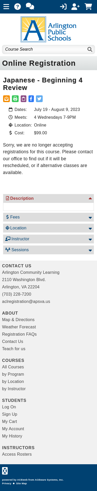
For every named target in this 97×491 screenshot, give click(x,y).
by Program (13, 374)
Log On (9, 407)
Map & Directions (18, 319)
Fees (12, 217)
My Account (13, 429)
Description (19, 198)
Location (16, 228)
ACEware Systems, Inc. (49, 479)
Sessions (17, 250)
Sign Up (9, 414)
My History (12, 436)
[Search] (90, 49)
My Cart (9, 421)
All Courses (13, 367)
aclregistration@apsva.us (26, 301)
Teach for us (13, 349)
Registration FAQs (19, 334)
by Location (13, 381)
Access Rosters (17, 454)
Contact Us (12, 341)
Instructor (17, 239)
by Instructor (14, 389)
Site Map (21, 483)
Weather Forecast (19, 327)
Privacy (6, 483)
